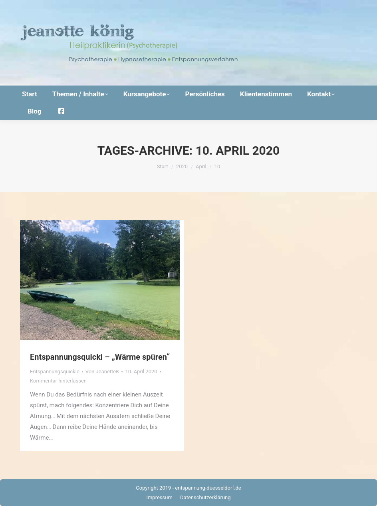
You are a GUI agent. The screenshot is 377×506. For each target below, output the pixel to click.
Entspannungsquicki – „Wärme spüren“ (100, 357)
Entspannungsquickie (54, 372)
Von (102, 372)
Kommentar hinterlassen (58, 381)
